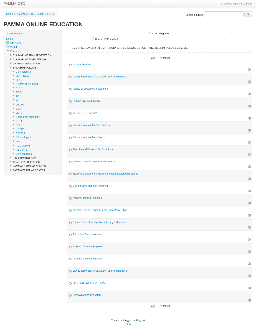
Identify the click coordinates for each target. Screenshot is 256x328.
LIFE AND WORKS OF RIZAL (89, 282)
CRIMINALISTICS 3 (27, 84)
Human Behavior (82, 64)
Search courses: (195, 14)
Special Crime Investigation (88, 246)
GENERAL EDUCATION (26, 63)
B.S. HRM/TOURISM (24, 158)
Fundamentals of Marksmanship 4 (91, 125)
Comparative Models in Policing (90, 185)
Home (9, 13)
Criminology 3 (23, 71)
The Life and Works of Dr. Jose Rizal (93, 149)
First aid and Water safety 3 (88, 295)
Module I (15, 47)
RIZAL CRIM (23, 145)
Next (166, 58)
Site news (15, 43)
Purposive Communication (87, 234)
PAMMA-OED (14, 4)
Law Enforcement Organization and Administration (100, 76)
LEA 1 (19, 141)
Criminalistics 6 (24, 153)
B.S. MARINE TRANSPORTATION (32, 55)
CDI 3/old (21, 133)
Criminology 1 (23, 137)
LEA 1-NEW (22, 75)
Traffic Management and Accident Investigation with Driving (105, 173)
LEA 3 (19, 80)
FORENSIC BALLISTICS (87, 100)
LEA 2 (19, 112)
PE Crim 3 (21, 149)
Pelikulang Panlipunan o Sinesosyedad (94, 161)
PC (17, 100)
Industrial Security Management (90, 88)
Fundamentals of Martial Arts (89, 137)
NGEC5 (20, 129)
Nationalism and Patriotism (88, 197)
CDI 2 (19, 125)
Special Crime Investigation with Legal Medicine (99, 222)
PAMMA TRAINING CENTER (29, 170)
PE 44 (19, 92)
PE (17, 96)
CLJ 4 (19, 121)
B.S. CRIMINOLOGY (42, 13)
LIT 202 (20, 104)
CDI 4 (19, 108)
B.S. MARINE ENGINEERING (29, 59)
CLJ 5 (19, 88)
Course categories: (159, 33)
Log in (248, 3)
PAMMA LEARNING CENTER (29, 166)
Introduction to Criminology (88, 258)
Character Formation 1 (28, 116)
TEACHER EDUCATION (26, 162)
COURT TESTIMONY (85, 113)
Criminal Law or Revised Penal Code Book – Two (100, 210)
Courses (22, 13)
